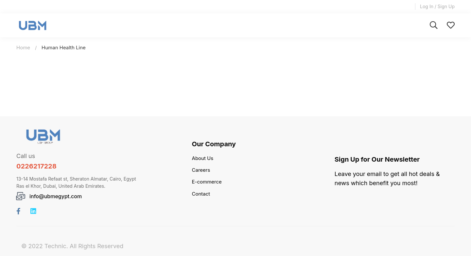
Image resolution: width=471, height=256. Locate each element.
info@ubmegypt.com (55, 196)
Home (23, 47)
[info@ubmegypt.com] (20, 196)
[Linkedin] (33, 211)
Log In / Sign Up (437, 6)
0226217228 (36, 166)
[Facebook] (18, 211)
